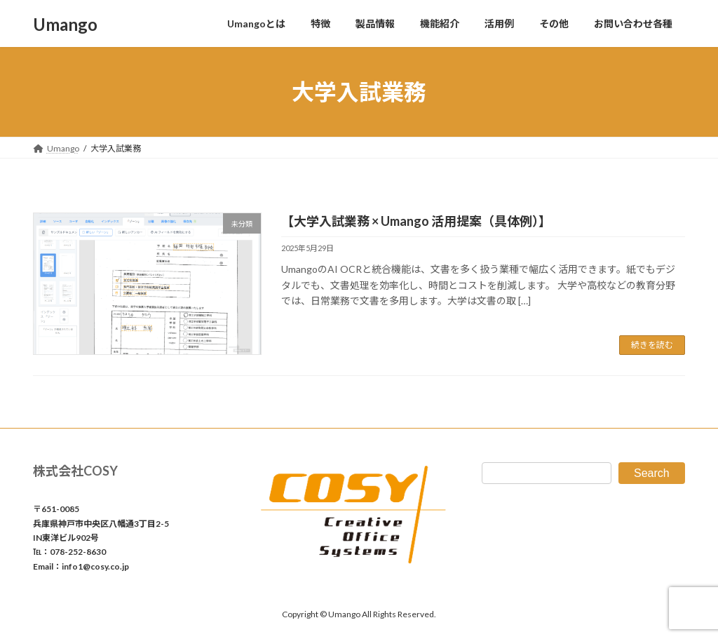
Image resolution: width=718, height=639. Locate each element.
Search (652, 473)
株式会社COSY (75, 470)
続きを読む (652, 344)
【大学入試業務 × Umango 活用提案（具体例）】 (416, 221)
